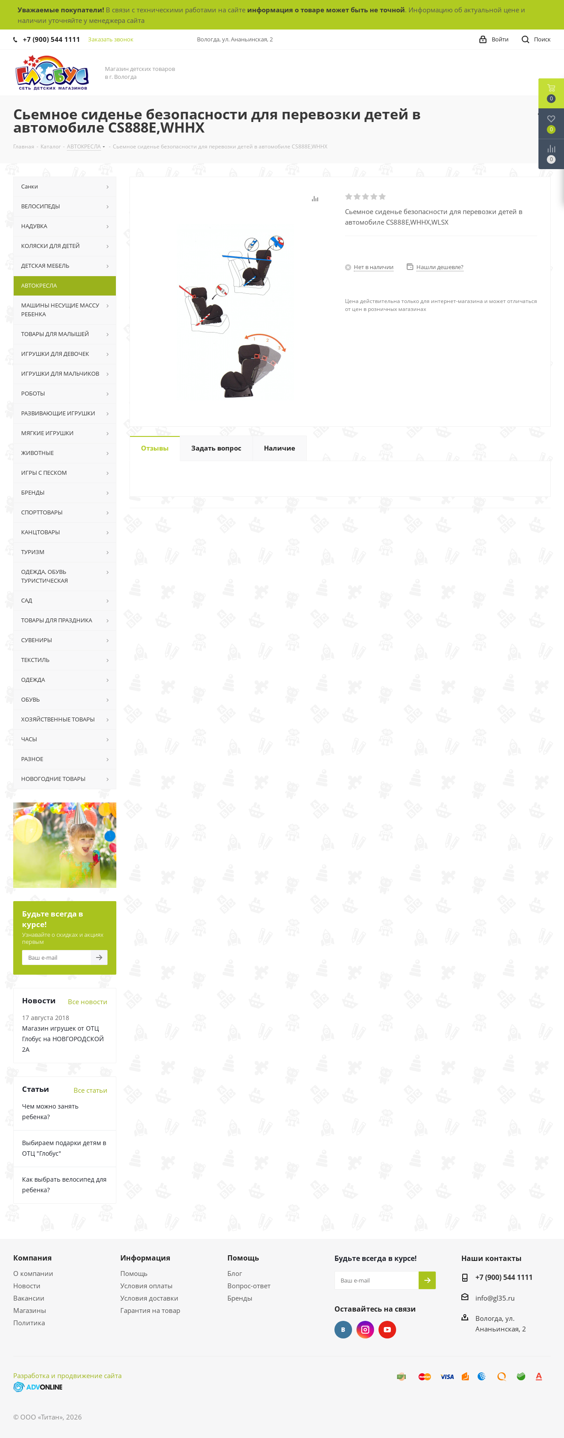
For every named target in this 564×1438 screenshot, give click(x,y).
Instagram (365, 1329)
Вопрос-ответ (249, 1285)
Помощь (134, 1273)
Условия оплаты (146, 1285)
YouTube (387, 1329)
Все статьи (91, 1090)
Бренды (239, 1298)
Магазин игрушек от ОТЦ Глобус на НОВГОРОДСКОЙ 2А (63, 1039)
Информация (145, 1258)
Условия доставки (149, 1298)
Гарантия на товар (150, 1310)
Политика (29, 1322)
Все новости (88, 1001)
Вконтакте (343, 1329)
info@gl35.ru (495, 1298)
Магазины (29, 1310)
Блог (234, 1273)
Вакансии (29, 1298)
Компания (32, 1258)
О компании (33, 1273)
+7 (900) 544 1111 (51, 39)
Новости (27, 1285)
